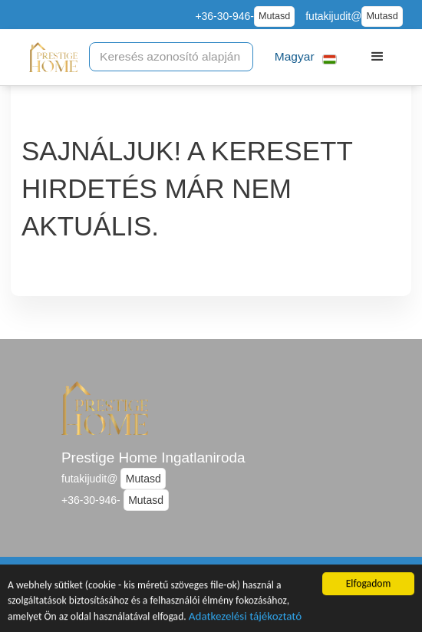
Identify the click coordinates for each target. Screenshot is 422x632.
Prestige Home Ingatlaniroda (153, 457)
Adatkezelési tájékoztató (245, 618)
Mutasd (274, 16)
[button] (304, 57)
